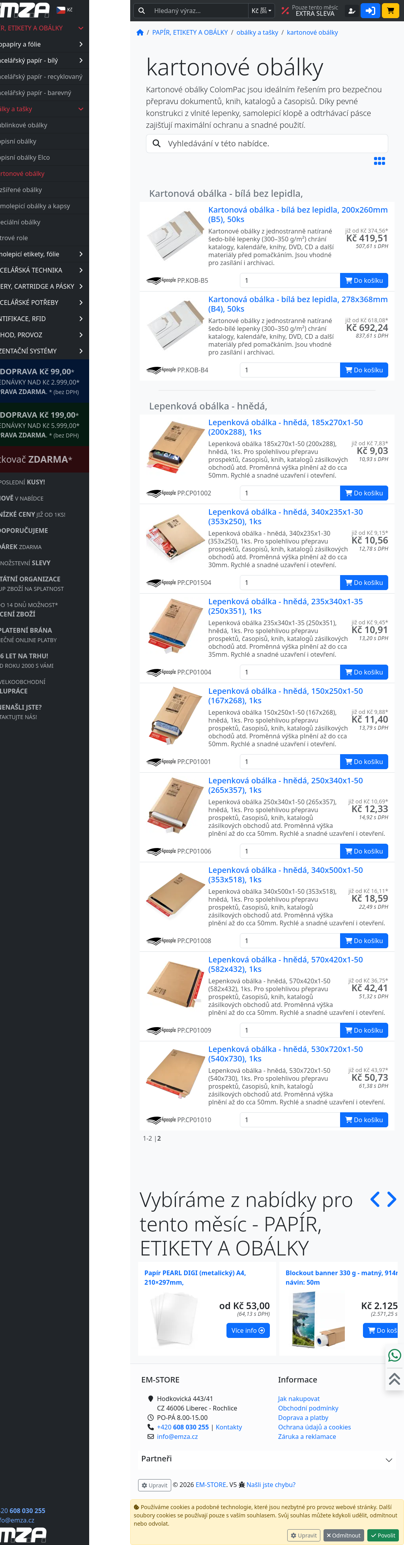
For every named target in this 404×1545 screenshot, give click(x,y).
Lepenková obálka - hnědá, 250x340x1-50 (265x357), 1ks (285, 785)
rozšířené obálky (58, 189)
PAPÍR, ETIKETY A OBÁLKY (76, 28)
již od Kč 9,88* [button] (370, 712)
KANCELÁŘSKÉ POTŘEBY (76, 302)
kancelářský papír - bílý (77, 60)
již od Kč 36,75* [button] (368, 980)
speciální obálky (57, 222)
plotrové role (50, 238)
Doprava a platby (303, 1417)
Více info (248, 1330)
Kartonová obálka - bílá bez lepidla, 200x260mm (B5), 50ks (298, 214)
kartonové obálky (59, 173)
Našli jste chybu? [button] (271, 1484)
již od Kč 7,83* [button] (370, 443)
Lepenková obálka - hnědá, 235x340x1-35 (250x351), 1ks (285, 606)
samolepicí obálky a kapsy (72, 206)
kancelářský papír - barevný (71, 92)
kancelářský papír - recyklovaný (77, 76)
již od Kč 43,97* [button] (368, 1070)
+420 (60, 1510)
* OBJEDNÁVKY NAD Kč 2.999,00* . (74, 381)
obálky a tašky (78, 109)
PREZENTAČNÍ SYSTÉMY (76, 351)
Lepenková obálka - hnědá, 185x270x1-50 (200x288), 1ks (285, 427)
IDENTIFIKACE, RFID (76, 318)
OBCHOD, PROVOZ (76, 335)
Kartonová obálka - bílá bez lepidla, (226, 193)
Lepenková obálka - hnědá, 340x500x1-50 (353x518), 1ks (285, 875)
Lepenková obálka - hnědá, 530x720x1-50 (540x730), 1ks (285, 1054)
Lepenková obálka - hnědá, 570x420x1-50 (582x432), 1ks (285, 964)
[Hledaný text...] (199, 10)
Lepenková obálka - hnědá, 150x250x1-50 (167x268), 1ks (285, 696)
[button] (379, 161)
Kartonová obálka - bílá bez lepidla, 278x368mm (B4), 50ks (298, 304)
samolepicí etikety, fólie (77, 254)
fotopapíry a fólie (77, 44)
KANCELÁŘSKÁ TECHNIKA (76, 270)
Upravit (304, 1535)
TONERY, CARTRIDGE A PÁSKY (76, 286)
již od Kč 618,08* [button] (366, 320)
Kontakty (229, 1427)
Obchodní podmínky (308, 1408)
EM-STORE (211, 1484)
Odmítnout (344, 1535)
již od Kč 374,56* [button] (366, 230)
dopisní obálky (55, 141)
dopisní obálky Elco (62, 157)
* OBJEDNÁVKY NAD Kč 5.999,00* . (74, 424)
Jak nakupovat (299, 1398)
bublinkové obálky (61, 125)
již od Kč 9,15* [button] (370, 532)
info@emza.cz (54, 1520)
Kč (259, 10)
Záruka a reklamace (307, 1436)
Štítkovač (70, 459)
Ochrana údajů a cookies (314, 1427)
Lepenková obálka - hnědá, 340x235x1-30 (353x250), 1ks (285, 516)
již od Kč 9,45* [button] (370, 622)
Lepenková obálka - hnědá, (208, 406)
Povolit (383, 1535)
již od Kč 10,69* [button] (368, 801)
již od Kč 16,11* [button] (368, 891)
